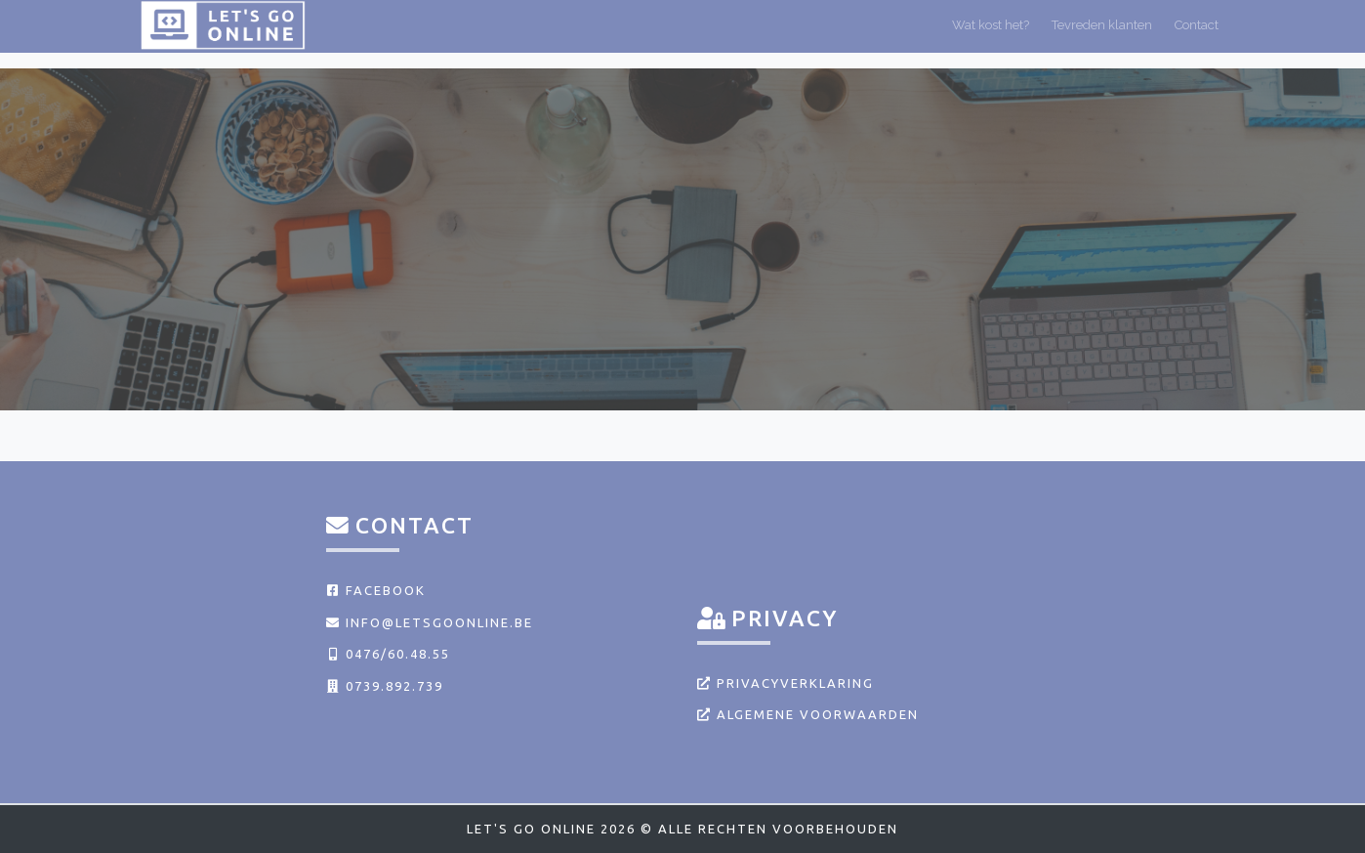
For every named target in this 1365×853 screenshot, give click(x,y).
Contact (1197, 32)
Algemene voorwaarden (808, 714)
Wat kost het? (990, 32)
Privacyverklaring (785, 683)
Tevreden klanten (1102, 32)
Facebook (376, 590)
